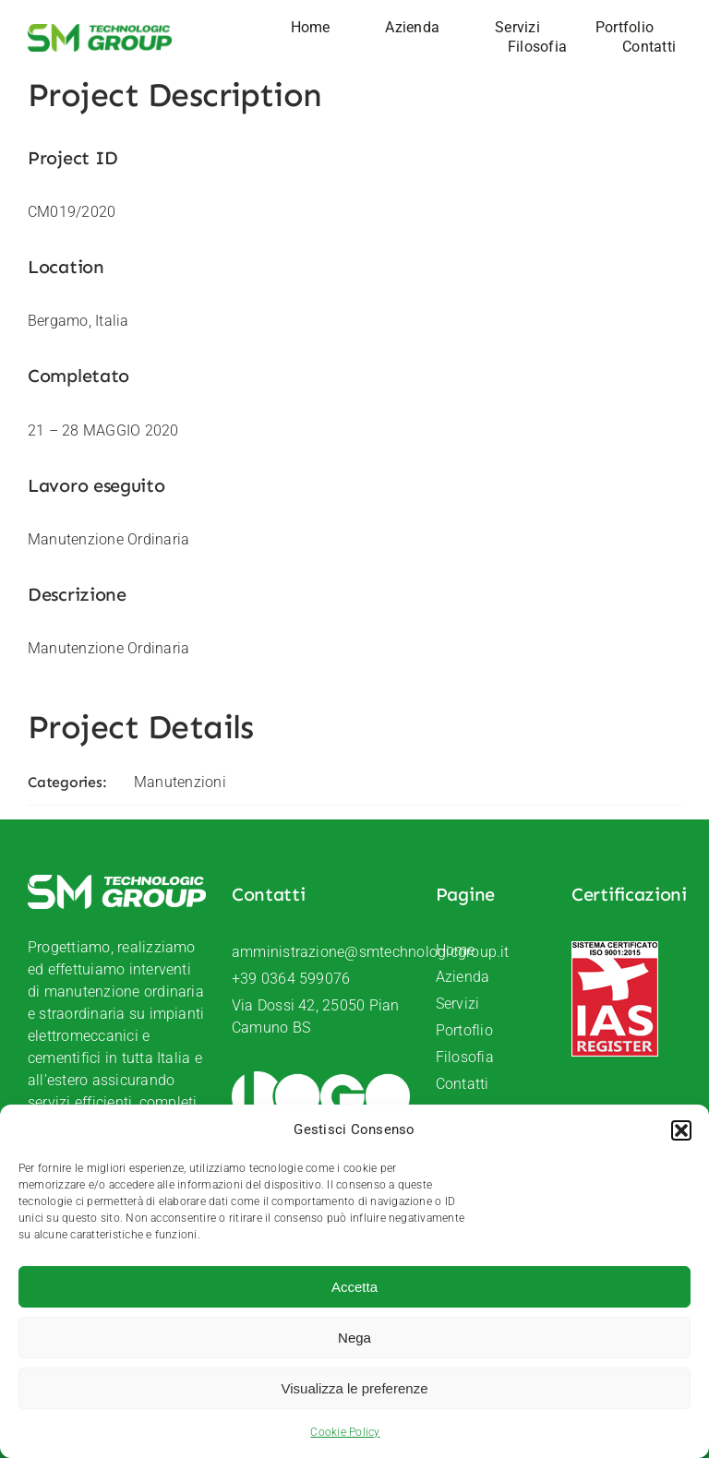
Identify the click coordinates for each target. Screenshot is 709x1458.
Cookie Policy (344, 1432)
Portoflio (464, 1030)
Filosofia (465, 1057)
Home (455, 950)
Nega (354, 1337)
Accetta (354, 1287)
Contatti (462, 1084)
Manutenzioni (180, 782)
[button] (681, 1130)
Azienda (463, 977)
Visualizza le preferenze (355, 1388)
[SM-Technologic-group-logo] (100, 31)
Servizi (458, 1003)
